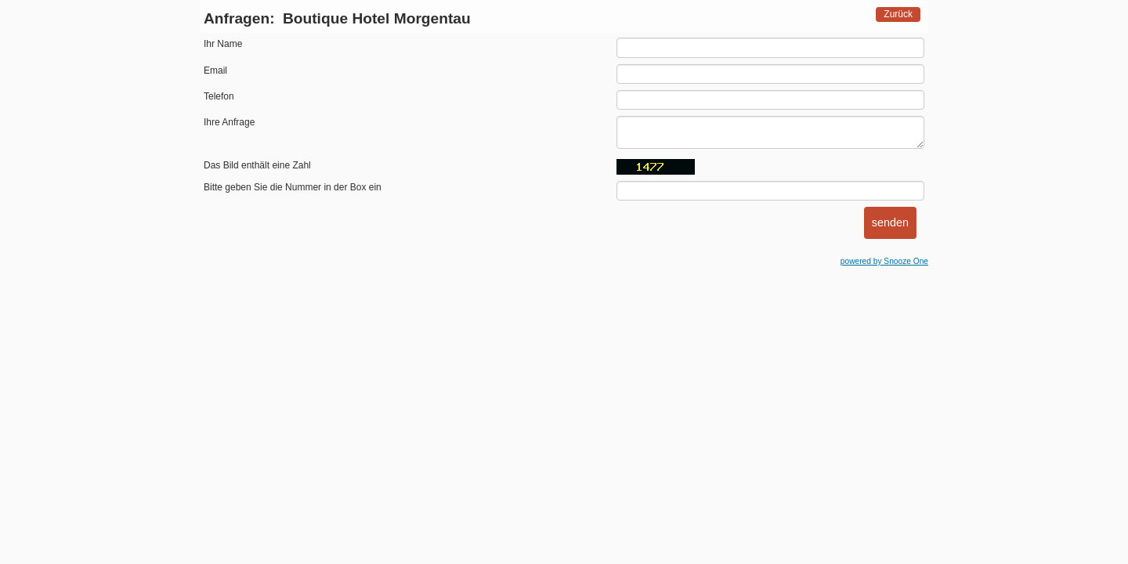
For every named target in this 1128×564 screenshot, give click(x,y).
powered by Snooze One (884, 261)
